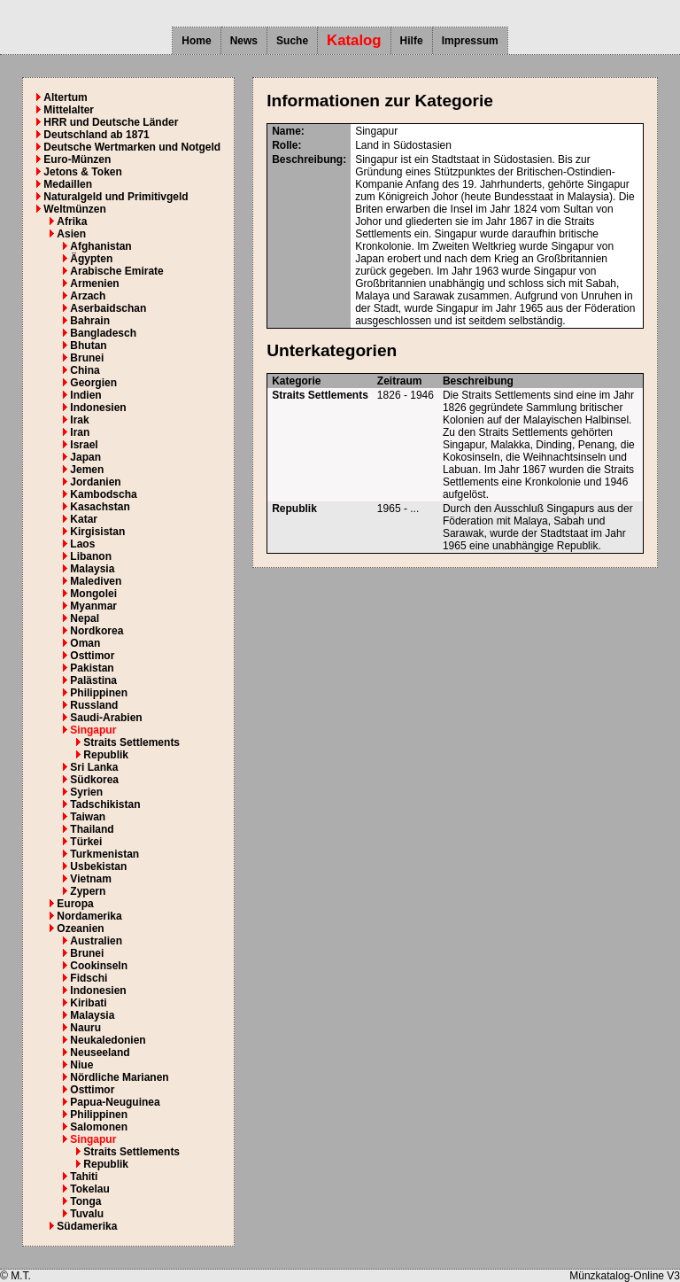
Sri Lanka (94, 767)
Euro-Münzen (77, 159)
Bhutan (88, 345)
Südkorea (94, 779)
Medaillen (67, 184)
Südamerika (87, 1226)
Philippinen (99, 693)
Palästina (93, 680)
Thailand (91, 829)
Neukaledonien (107, 1040)
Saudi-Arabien (106, 717)
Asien (71, 234)
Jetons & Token (82, 172)
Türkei (86, 841)
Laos (82, 544)
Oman (85, 643)
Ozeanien (80, 928)
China (84, 370)
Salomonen (99, 1127)
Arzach (87, 296)
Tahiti (83, 1176)
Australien (96, 941)
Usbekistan (98, 866)
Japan (85, 457)
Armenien (94, 283)
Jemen (87, 469)
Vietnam (90, 879)
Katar (83, 519)
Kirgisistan (97, 531)
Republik (105, 755)
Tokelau (89, 1189)
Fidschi (88, 978)
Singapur (93, 730)
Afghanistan (100, 246)
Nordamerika (89, 916)
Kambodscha (103, 494)
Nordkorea (96, 631)
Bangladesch (103, 333)
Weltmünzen (74, 209)
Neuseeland (99, 1052)
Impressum (470, 41)
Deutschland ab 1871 (96, 134)
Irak (79, 420)
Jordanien (95, 482)
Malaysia (92, 569)
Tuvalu (87, 1214)
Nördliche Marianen (119, 1077)
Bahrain (90, 321)
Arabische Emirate (116, 271)
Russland (94, 705)
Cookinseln (99, 966)
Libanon (91, 556)
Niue (81, 1065)
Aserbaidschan (108, 308)
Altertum (65, 97)
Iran (79, 432)
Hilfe (411, 41)
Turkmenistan (104, 854)
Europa (75, 903)
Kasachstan (99, 507)
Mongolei (93, 593)
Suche (292, 41)
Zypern (87, 891)
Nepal (84, 618)
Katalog (354, 40)
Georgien (93, 383)
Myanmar (93, 606)
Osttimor (92, 655)
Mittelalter (68, 110)
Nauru (85, 1028)
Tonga (85, 1201)
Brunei (87, 358)
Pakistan (91, 668)
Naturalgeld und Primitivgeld (115, 196)
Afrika (72, 221)
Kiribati (88, 1003)
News (244, 41)
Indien (85, 395)
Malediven (95, 581)
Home (196, 41)
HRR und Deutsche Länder (110, 122)
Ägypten (91, 259)
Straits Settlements (131, 742)
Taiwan (87, 817)
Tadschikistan (105, 804)
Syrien (86, 792)
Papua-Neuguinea (114, 1102)
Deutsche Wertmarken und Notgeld (131, 147)
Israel (83, 445)
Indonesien (98, 407)
